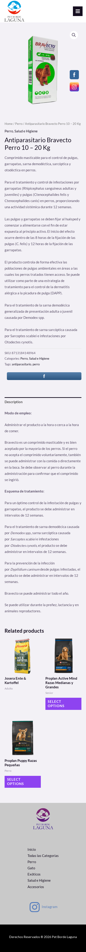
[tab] (43, 402)
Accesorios (36, 887)
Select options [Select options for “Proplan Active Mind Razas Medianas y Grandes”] (56, 704)
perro (36, 364)
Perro (18, 124)
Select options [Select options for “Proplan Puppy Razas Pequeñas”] (15, 781)
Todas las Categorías (43, 856)
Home (9, 124)
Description (14, 402)
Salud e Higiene (26, 131)
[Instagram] (43, 907)
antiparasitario (21, 364)
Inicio (32, 849)
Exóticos (34, 874)
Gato (31, 868)
